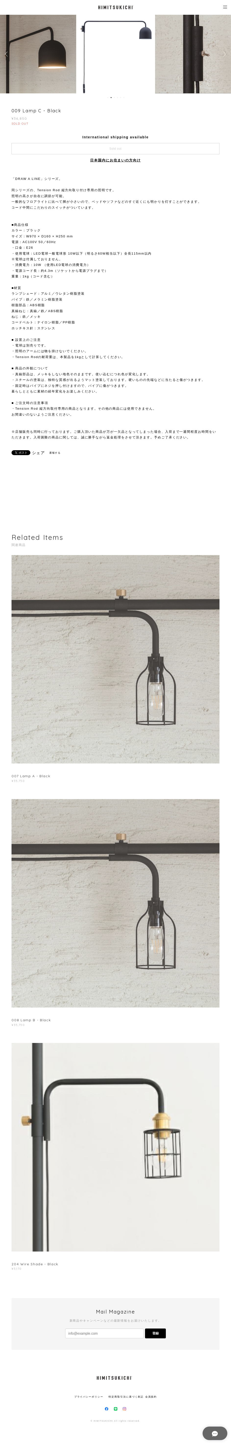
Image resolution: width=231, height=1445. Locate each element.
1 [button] (108, 97)
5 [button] (120, 97)
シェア (38, 453)
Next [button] (223, 54)
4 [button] (117, 97)
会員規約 (151, 1396)
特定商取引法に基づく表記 (126, 1396)
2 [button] (111, 97)
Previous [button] (7, 54)
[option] (115, 54)
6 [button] (123, 97)
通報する (55, 452)
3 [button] (114, 97)
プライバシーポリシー (88, 1396)
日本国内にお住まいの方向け (115, 160)
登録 (155, 1333)
